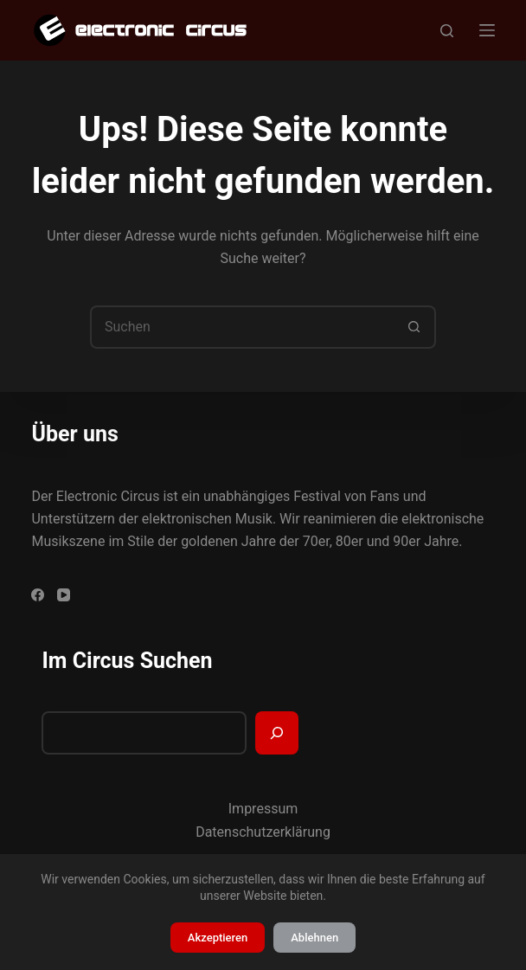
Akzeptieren (217, 937)
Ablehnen (314, 937)
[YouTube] (63, 594)
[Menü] (487, 30)
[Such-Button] (414, 327)
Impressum (263, 808)
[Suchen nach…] (241, 327)
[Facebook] (37, 594)
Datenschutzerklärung (263, 832)
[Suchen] (446, 30)
